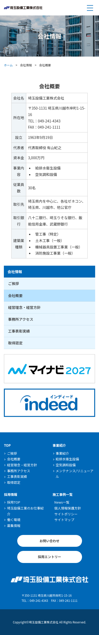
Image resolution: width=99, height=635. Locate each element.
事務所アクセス (20, 319)
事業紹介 (59, 445)
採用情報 (10, 494)
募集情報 (13, 525)
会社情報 (14, 271)
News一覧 (61, 502)
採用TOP (13, 502)
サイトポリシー (66, 514)
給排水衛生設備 (67, 459)
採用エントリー (49, 556)
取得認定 (15, 342)
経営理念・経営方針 (24, 307)
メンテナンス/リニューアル (75, 473)
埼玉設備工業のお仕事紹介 (25, 511)
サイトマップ (64, 519)
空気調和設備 (66, 464)
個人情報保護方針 (67, 508)
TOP (7, 445)
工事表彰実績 (19, 331)
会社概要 (15, 295)
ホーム (8, 65)
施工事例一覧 (63, 494)
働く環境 (13, 519)
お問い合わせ (50, 540)
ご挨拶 (13, 283)
